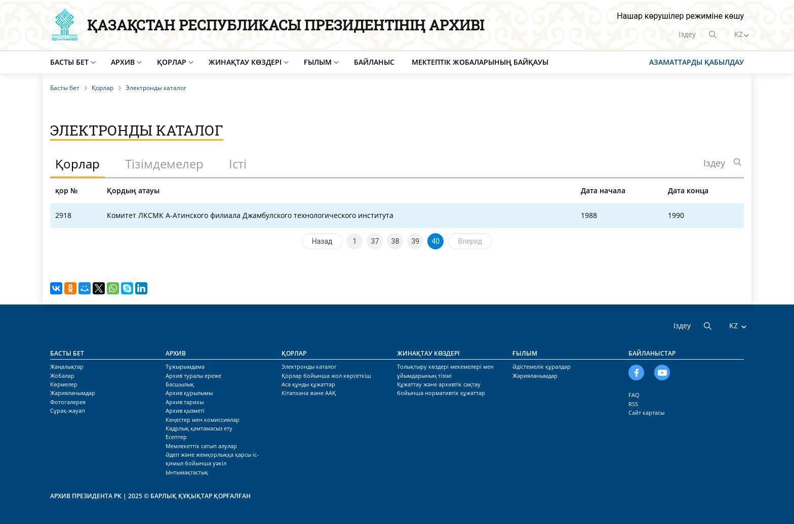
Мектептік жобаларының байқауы (480, 62)
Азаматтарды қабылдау (696, 62)
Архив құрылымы (189, 393)
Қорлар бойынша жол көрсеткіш (326, 375)
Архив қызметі (185, 410)
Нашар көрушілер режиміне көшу (680, 16)
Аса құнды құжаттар (308, 384)
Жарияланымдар (72, 393)
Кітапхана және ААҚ (309, 393)
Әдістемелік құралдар (541, 366)
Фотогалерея (68, 402)
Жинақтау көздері (245, 62)
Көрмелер (63, 384)
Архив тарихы (185, 402)
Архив (123, 62)
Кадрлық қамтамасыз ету (199, 428)
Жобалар (62, 375)
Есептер (176, 437)
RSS (633, 404)
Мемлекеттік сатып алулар (201, 446)
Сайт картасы (646, 412)
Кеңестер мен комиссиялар (203, 419)
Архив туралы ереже (193, 375)
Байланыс (374, 62)
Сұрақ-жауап (67, 410)
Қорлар (171, 62)
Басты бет (69, 62)
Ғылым (318, 62)
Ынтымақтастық (187, 472)
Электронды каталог (309, 366)
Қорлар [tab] (77, 163)
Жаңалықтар (67, 366)
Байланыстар (652, 353)
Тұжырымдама (185, 366)
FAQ (634, 395)
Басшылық (180, 384)
